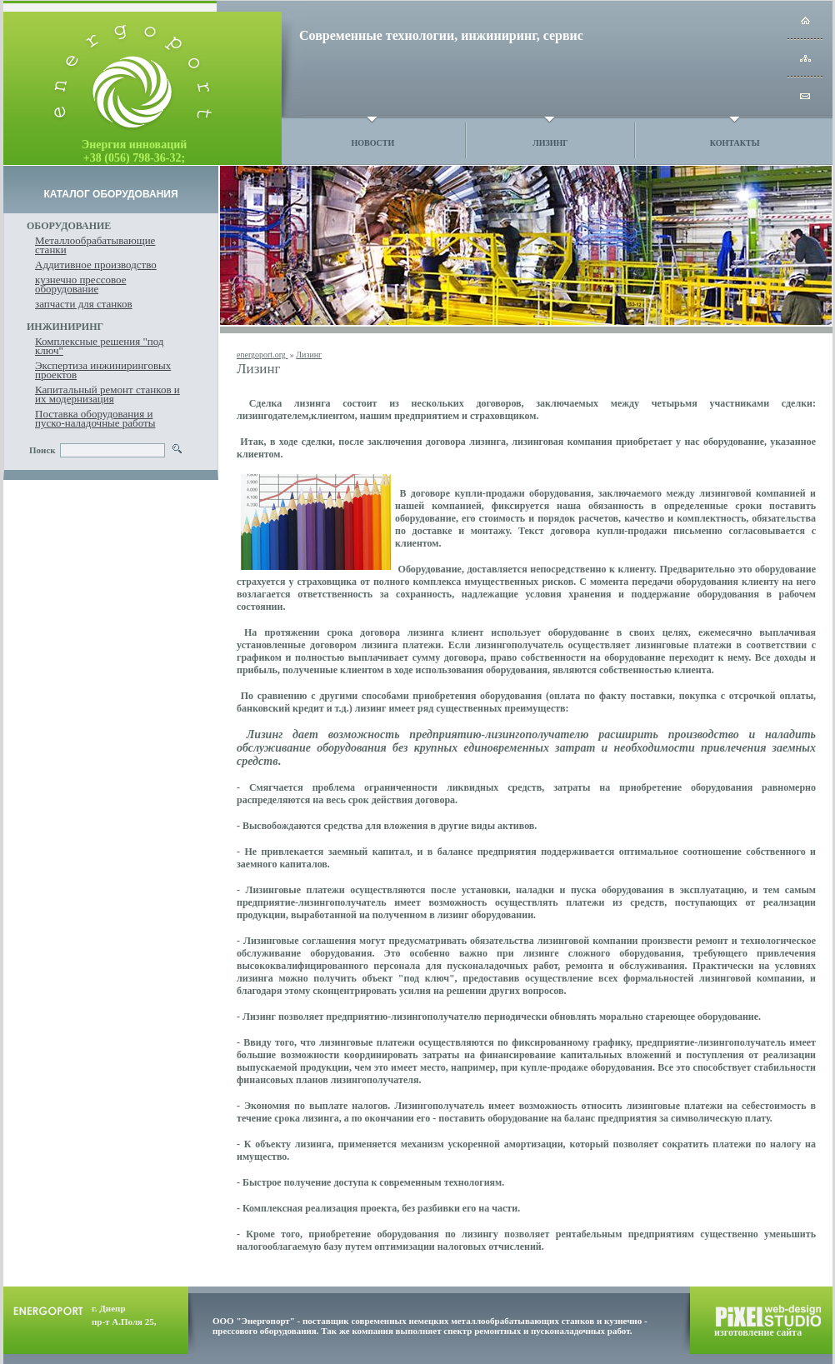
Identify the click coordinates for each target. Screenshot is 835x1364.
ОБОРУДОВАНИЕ (69, 226)
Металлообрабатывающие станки (95, 245)
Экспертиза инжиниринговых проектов (103, 370)
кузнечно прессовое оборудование (80, 284)
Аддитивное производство (96, 264)
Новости (372, 142)
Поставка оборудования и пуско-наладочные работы (95, 418)
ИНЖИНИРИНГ (65, 326)
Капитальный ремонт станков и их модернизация (107, 394)
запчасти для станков (83, 303)
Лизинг (550, 142)
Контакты (735, 142)
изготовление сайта (758, 1332)
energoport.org (262, 354)
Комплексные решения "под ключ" (99, 346)
